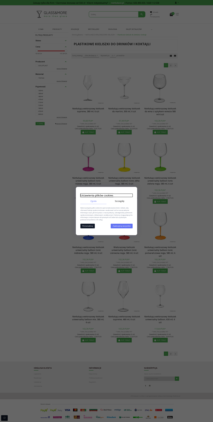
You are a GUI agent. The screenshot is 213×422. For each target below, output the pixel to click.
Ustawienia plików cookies (96, 195)
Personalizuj (87, 226)
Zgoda (93, 201)
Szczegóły (119, 201)
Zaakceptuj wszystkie (122, 226)
